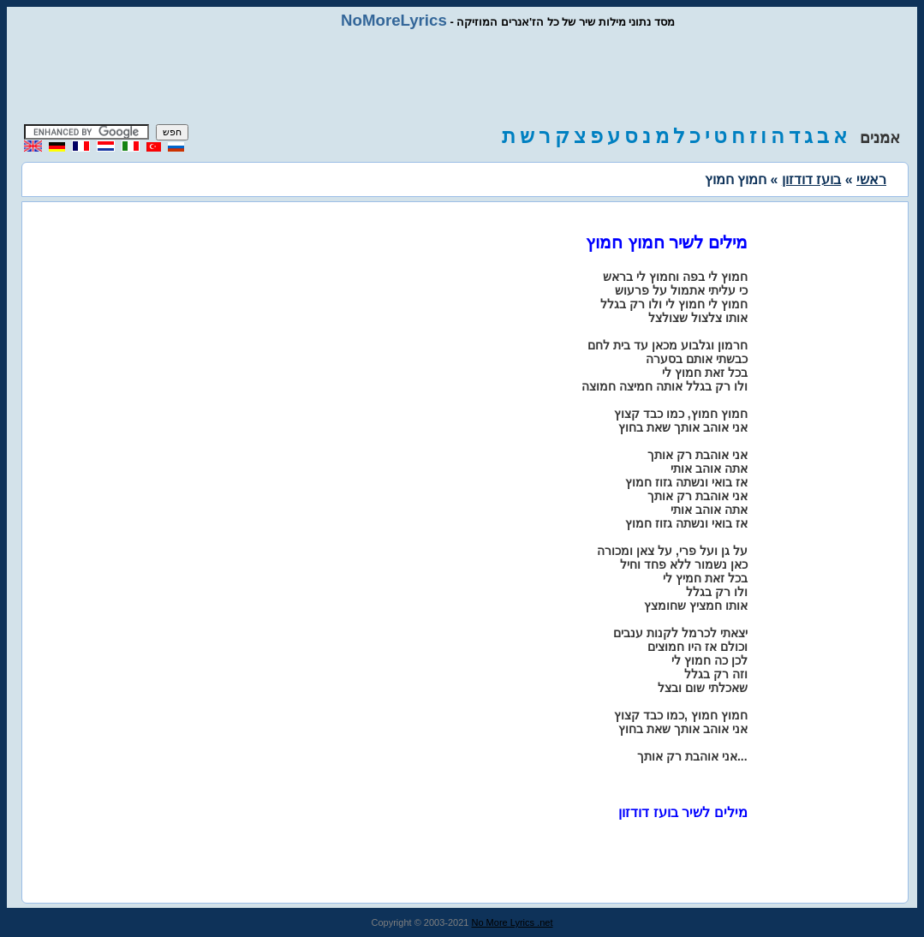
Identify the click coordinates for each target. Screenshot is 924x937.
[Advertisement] (462, 77)
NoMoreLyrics (394, 20)
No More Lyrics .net (512, 922)
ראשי (871, 179)
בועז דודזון (811, 179)
